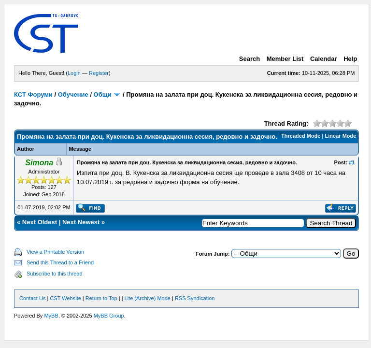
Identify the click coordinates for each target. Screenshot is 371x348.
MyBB (51, 316)
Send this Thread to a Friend (60, 262)
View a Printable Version (55, 252)
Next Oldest (39, 222)
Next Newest (81, 222)
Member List (285, 58)
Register (99, 73)
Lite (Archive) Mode (148, 298)
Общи (103, 94)
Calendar (323, 58)
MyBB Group (109, 316)
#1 (352, 162)
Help (350, 58)
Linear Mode (341, 136)
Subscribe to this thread (55, 273)
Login (74, 73)
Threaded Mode (300, 136)
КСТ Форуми (33, 94)
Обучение (73, 94)
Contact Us (32, 298)
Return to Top (101, 298)
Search (249, 58)
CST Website (65, 298)
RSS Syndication (195, 298)
